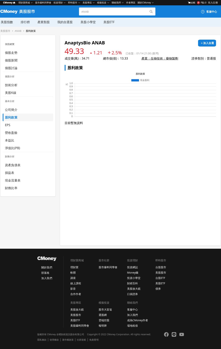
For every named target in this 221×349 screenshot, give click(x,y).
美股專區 (87, 2)
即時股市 (72, 2)
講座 (73, 278)
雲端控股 (104, 320)
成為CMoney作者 (137, 320)
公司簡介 (11, 110)
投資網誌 (132, 267)
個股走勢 (11, 53)
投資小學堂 (134, 278)
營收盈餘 (11, 133)
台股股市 (160, 267)
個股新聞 (11, 60)
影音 (73, 288)
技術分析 (11, 85)
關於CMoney (144, 2)
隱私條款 (41, 339)
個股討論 (11, 68)
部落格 (45, 273)
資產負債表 (12, 165)
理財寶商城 (24, 2)
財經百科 (132, 283)
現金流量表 (12, 180)
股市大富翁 (105, 309)
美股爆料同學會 (79, 325)
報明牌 (103, 325)
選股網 (103, 315)
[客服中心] (209, 11)
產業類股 (43, 22)
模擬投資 (101, 2)
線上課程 (75, 283)
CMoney (9, 2)
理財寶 (74, 267)
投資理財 (58, 2)
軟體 (73, 272)
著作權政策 (68, 339)
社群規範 (81, 339)
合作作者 (75, 294)
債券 (158, 288)
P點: (201, 2)
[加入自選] (207, 43)
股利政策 (31, 31)
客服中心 (132, 309)
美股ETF (108, 22)
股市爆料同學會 (43, 2)
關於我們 (46, 267)
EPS (7, 125)
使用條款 (54, 339)
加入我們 (46, 278)
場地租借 (132, 325)
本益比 (9, 140)
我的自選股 (64, 22)
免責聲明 (93, 339)
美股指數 (6, 22)
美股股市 (5, 31)
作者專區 (130, 2)
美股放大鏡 (134, 288)
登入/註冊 (213, 2)
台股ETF (160, 278)
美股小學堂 (87, 22)
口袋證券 (132, 294)
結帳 (191, 2)
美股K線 (10, 93)
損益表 (9, 173)
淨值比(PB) (12, 148)
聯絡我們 (116, 2)
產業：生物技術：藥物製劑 (159, 58)
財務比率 (11, 188)
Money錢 (132, 272)
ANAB (18, 31)
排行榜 (24, 22)
